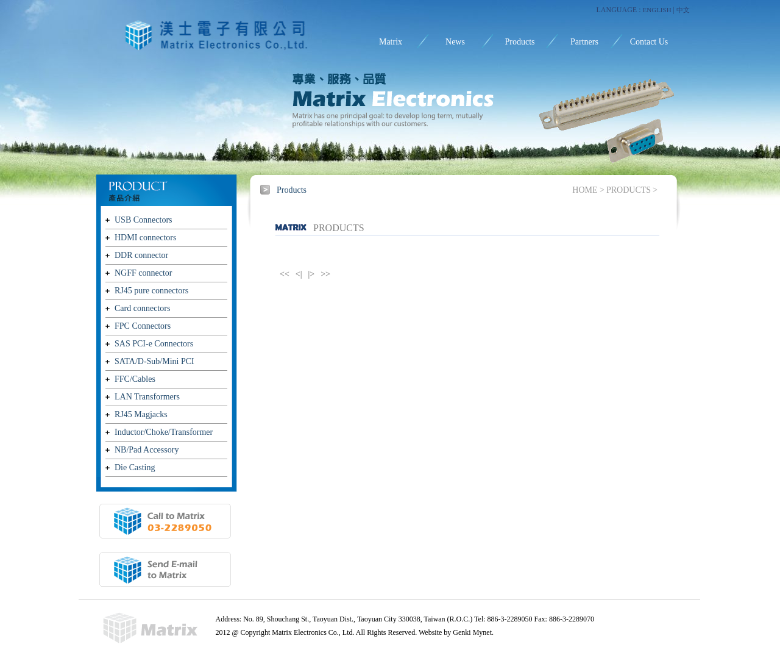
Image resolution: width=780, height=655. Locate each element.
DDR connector (141, 255)
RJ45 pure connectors (151, 290)
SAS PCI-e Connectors (154, 343)
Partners (584, 41)
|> (311, 274)
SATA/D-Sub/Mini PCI (154, 361)
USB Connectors (143, 219)
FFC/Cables (135, 379)
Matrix (390, 41)
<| (299, 274)
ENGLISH (657, 9)
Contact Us (649, 41)
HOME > (588, 190)
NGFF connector (143, 272)
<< (284, 274)
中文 (683, 9)
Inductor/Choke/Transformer (164, 432)
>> (325, 274)
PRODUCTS (628, 190)
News (455, 41)
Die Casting (135, 467)
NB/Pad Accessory (147, 449)
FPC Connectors (143, 326)
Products (520, 41)
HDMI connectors (145, 237)
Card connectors (142, 308)
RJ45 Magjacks (141, 414)
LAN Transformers (147, 396)
